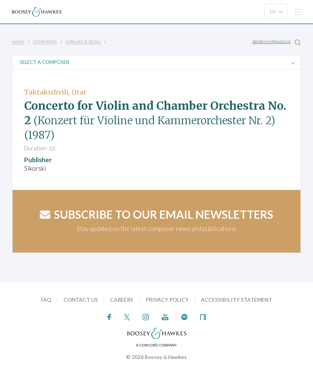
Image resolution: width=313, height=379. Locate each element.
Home (18, 41)
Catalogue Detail (83, 41)
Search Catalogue (276, 42)
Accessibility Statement (236, 299)
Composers (45, 41)
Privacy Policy (167, 299)
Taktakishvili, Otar (55, 92)
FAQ (46, 299)
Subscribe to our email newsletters (156, 214)
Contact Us (81, 299)
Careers (121, 299)
